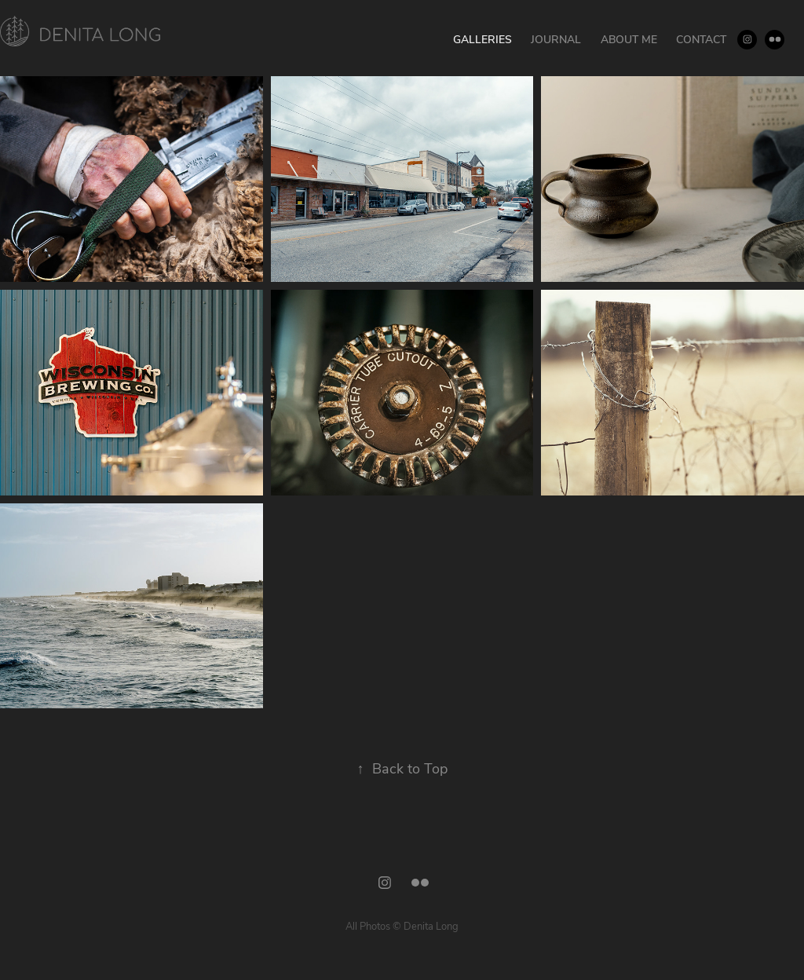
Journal (556, 38)
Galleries (482, 38)
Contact (701, 38)
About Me (629, 38)
